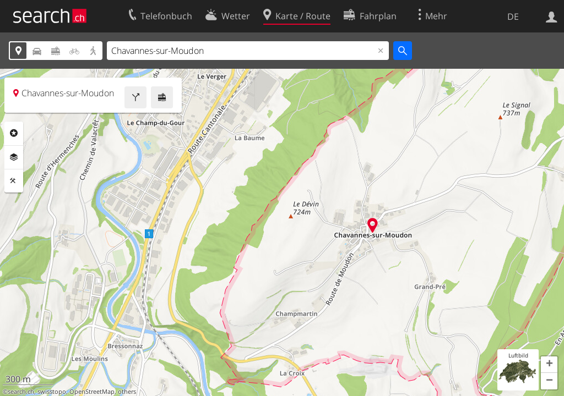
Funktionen (13, 181)
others (127, 391)
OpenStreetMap (92, 391)
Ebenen (13, 157)
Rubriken (13, 133)
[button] (549, 364)
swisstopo (51, 391)
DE (513, 16)
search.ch (21, 391)
